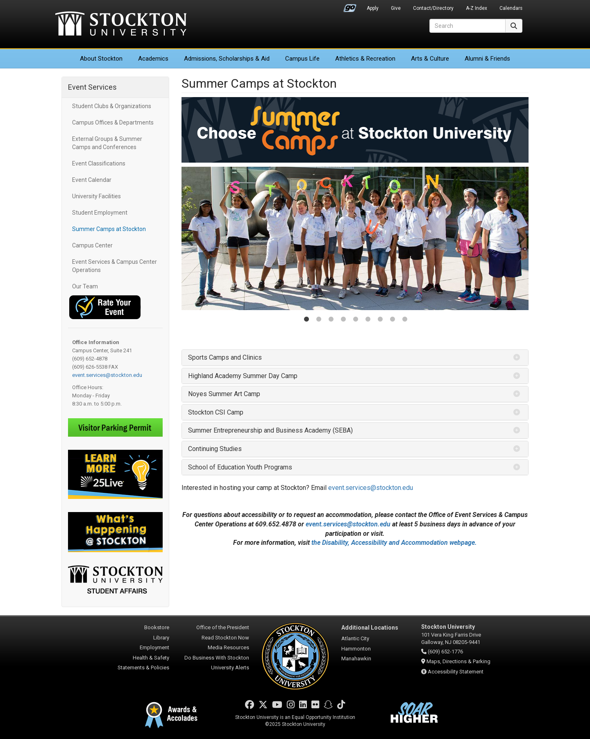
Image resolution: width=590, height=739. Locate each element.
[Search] (467, 26)
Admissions (227, 58)
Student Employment (99, 212)
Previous (190, 238)
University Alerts (230, 667)
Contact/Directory (433, 8)
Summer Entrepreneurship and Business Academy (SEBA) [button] (270, 430)
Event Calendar (91, 180)
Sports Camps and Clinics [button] (225, 357)
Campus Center (92, 245)
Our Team (85, 286)
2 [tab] (319, 320)
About (101, 58)
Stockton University (120, 24)
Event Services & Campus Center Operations (114, 265)
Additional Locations (369, 627)
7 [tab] (380, 320)
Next (520, 238)
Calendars (510, 8)
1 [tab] (306, 320)
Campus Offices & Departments (113, 122)
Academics (153, 58)
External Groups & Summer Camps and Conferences (107, 143)
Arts (430, 58)
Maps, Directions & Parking (458, 661)
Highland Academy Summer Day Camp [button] (242, 376)
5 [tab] (356, 320)
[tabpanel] (355, 238)
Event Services (92, 87)
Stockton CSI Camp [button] (215, 412)
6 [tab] (368, 320)
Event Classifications (98, 163)
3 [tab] (331, 320)
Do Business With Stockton (216, 658)
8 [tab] (392, 320)
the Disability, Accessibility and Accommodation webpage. (394, 542)
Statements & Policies (143, 667)
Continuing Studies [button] (215, 449)
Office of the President (222, 627)
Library (161, 638)
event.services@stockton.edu (107, 375)
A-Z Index (476, 8)
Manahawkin (356, 658)
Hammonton (356, 649)
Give (396, 8)
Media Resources (228, 647)
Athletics (365, 58)
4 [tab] (343, 320)
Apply (373, 8)
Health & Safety (151, 658)
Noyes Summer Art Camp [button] (224, 394)
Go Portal (349, 6)
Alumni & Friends (487, 58)
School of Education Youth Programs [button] (240, 467)
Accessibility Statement (455, 672)
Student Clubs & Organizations (111, 106)
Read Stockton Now (225, 638)
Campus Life (302, 58)
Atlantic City (355, 638)
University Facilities (96, 196)
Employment (154, 647)
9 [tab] (405, 320)
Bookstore (156, 627)
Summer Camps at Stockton (109, 229)
